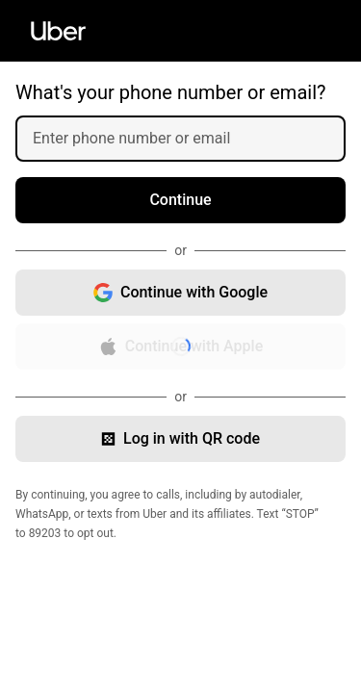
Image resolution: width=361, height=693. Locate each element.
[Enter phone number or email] (188, 138)
